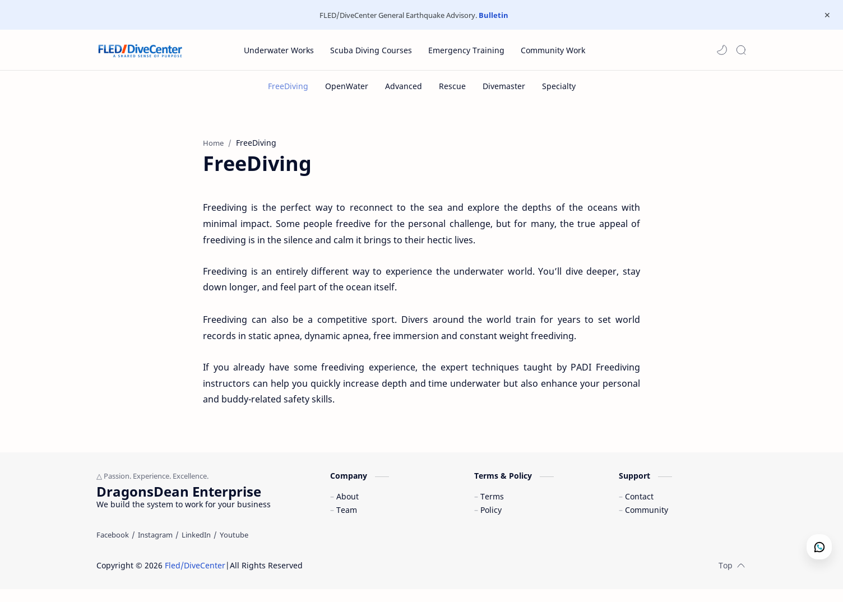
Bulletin (493, 15)
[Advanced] (403, 86)
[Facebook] (112, 547)
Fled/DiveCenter (195, 578)
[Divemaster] (504, 86)
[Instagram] (155, 547)
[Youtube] (234, 547)
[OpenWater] (346, 86)
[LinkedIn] (196, 547)
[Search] (741, 49)
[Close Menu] (825, 15)
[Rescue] (452, 86)
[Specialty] (559, 86)
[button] (722, 49)
